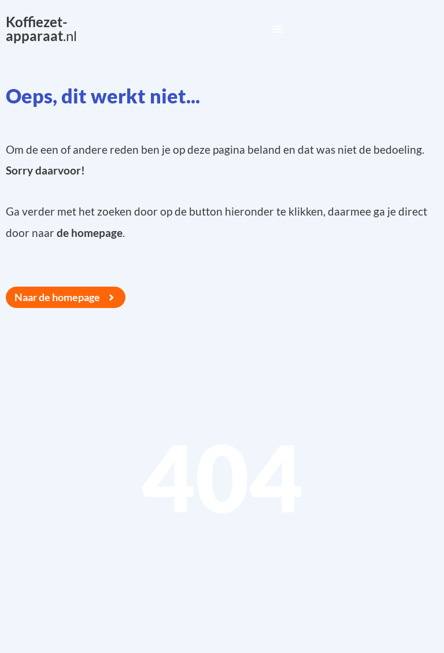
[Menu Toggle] (277, 29)
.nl (41, 28)
